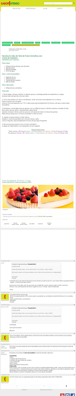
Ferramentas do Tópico (45, 389)
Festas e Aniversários (68, 42)
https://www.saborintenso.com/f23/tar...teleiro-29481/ (37, 269)
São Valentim (6, 45)
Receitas (16, 8)
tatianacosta (5, 382)
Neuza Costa (15, 50)
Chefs (59, 8)
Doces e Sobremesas (28, 42)
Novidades (31, 8)
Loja (45, 8)
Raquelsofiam (5, 300)
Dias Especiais (55, 42)
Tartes (37, 42)
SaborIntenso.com (7, 42)
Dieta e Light (46, 42)
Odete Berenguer (4, 347)
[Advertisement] (36, 25)
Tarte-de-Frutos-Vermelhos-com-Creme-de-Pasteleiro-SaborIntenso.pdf (20, 216)
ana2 (2, 263)
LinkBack (24, 389)
